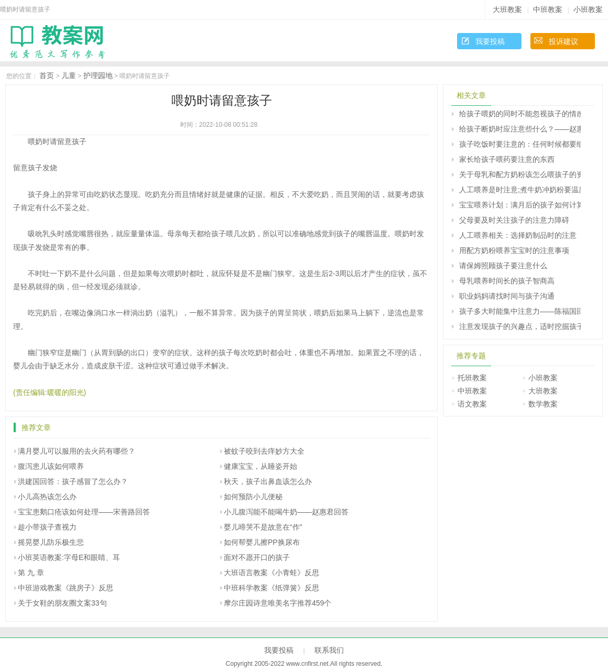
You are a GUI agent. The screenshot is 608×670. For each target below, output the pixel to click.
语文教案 (472, 404)
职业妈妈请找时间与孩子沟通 (507, 296)
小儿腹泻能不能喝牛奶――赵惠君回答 (286, 512)
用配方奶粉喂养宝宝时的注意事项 (514, 250)
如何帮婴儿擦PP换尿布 (262, 542)
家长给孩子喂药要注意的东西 (507, 159)
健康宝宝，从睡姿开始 (260, 466)
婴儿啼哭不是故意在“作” (263, 527)
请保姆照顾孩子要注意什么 (503, 265)
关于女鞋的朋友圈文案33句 (62, 603)
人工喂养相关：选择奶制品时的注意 (518, 235)
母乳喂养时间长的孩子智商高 (507, 281)
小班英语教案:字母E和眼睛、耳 (69, 557)
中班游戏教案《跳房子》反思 (65, 588)
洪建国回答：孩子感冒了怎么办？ (73, 481)
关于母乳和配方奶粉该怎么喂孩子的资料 (520, 174)
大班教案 (507, 9)
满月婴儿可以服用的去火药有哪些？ (76, 451)
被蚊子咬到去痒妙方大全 (264, 451)
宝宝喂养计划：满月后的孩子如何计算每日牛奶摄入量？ (520, 205)
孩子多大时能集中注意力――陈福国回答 (520, 311)
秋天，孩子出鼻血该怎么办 (268, 481)
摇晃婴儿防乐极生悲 (51, 542)
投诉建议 (563, 41)
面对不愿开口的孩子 (257, 557)
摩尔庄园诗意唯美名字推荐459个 (277, 603)
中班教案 (547, 9)
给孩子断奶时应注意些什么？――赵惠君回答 (520, 129)
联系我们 (329, 650)
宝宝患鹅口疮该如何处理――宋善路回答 (84, 512)
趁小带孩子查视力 (47, 527)
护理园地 (98, 75)
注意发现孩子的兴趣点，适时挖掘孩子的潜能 (520, 326)
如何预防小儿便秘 (253, 496)
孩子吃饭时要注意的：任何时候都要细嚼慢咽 (520, 144)
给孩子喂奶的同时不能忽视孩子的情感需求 (520, 113)
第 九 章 (31, 572)
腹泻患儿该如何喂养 (51, 466)
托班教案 (472, 378)
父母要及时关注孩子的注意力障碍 (514, 220)
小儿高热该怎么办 (47, 496)
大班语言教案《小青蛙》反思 (271, 572)
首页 (46, 75)
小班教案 (588, 9)
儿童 (68, 75)
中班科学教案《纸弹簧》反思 (271, 588)
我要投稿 (490, 41)
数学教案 (543, 404)
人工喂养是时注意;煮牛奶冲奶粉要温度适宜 (520, 189)
